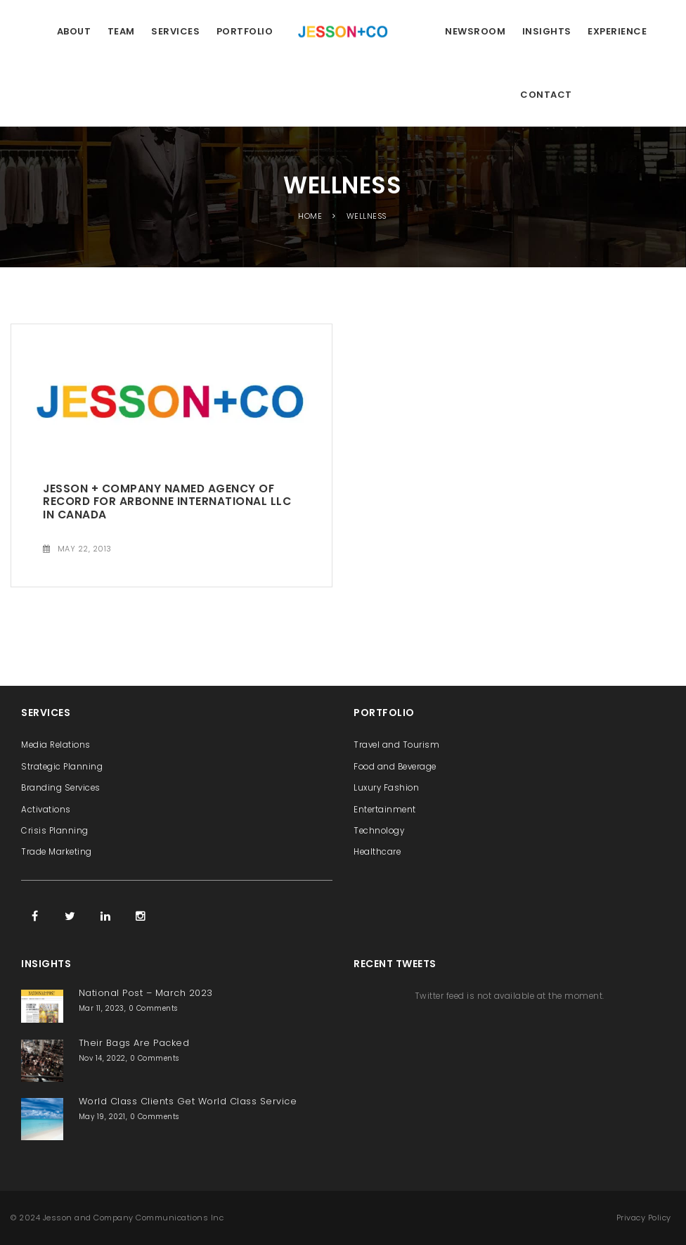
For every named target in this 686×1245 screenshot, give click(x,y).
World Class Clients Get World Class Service (188, 1101)
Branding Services (61, 787)
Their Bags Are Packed (134, 1042)
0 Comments (153, 1008)
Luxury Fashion (386, 787)
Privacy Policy (643, 1217)
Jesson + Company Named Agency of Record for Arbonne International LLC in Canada (167, 501)
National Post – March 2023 (146, 993)
